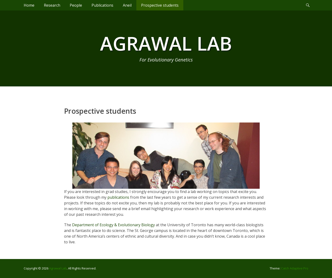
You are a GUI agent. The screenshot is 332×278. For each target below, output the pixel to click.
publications (118, 197)
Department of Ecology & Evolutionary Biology (113, 224)
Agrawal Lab (166, 43)
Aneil (127, 5)
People (76, 5)
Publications (102, 5)
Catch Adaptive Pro (294, 268)
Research (52, 5)
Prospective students (160, 5)
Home (29, 5)
